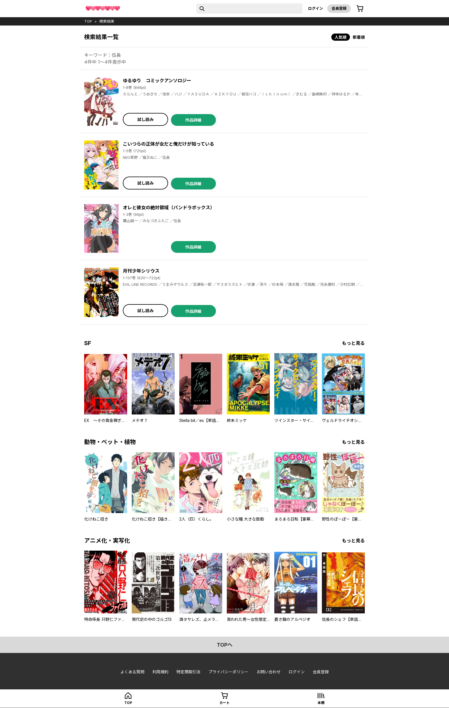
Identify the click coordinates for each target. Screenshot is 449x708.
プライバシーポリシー (228, 671)
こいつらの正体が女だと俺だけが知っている (168, 144)
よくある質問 (132, 671)
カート (224, 703)
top (88, 21)
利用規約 (160, 671)
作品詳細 (193, 120)
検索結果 (106, 21)
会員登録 (339, 8)
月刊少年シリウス (141, 271)
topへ (225, 645)
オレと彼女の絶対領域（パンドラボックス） (169, 207)
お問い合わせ (269, 671)
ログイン (315, 8)
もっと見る (353, 343)
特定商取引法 (188, 671)
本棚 (321, 703)
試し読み (145, 119)
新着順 (359, 37)
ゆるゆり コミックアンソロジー (157, 80)
